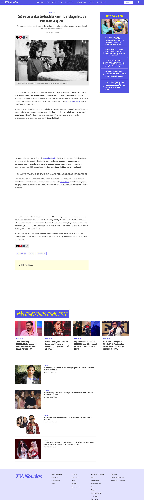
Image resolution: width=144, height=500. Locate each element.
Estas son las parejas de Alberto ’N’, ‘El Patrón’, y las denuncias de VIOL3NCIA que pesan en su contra (114, 345)
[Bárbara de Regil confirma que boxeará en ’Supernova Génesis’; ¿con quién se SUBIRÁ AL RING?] (57, 328)
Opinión (91, 2)
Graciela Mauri (21, 253)
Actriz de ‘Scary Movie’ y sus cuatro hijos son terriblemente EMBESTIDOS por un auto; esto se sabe (68, 393)
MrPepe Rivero (53, 446)
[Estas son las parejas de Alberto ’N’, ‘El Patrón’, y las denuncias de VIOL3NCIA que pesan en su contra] (115, 328)
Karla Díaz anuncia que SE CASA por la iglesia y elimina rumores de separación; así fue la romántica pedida (115, 74)
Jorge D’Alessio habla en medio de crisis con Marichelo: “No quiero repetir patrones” (67, 418)
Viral (60, 2)
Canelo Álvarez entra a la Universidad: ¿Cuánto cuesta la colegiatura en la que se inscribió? (115, 52)
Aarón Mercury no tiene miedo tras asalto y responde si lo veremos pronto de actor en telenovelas (69, 369)
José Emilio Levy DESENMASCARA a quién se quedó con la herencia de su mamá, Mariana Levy (26, 345)
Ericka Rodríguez (53, 397)
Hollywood (101, 2)
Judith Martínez (55, 32)
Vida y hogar (81, 2)
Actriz (31, 253)
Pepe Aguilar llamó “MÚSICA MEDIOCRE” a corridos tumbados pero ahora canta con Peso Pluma (86, 345)
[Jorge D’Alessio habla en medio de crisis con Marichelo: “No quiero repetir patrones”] (28, 424)
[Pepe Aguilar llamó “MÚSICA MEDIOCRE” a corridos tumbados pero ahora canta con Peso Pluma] (86, 328)
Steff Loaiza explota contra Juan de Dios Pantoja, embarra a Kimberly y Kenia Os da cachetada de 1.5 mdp (115, 85)
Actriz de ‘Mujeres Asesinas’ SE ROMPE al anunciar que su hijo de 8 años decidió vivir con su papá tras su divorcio (114, 40)
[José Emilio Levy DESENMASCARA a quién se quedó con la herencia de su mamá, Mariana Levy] (28, 328)
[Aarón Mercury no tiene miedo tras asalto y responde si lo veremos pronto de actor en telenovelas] (28, 374)
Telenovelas (51, 2)
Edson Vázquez (53, 372)
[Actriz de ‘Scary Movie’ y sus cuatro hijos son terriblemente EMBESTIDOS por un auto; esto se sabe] (28, 399)
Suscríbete (129, 2)
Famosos (40, 2)
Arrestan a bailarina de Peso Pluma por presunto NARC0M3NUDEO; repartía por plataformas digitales (114, 63)
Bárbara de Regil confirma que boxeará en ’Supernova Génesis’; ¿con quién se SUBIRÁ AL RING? (57, 345)
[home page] (11, 2)
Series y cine (69, 2)
